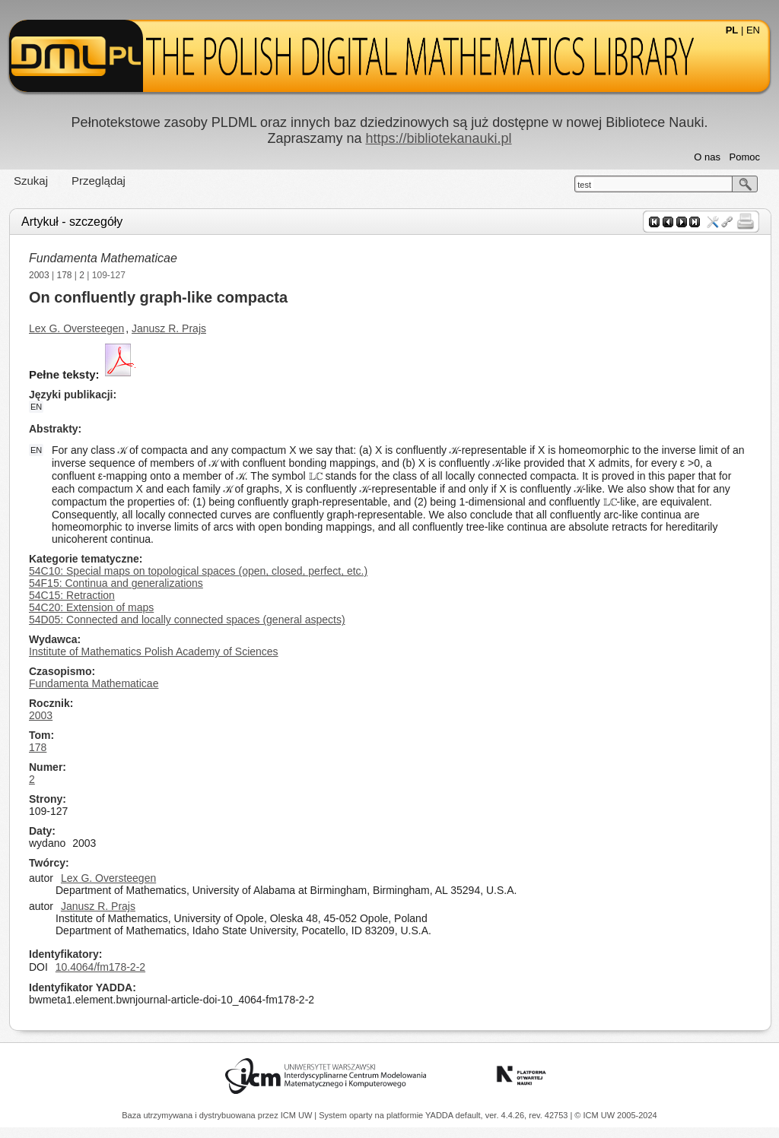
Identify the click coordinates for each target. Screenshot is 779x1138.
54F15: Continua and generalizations (116, 583)
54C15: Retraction (72, 595)
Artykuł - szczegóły (71, 221)
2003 (39, 275)
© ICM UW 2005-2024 (615, 1115)
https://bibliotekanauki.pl (438, 138)
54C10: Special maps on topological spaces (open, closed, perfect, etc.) (198, 571)
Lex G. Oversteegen (76, 328)
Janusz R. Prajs (169, 328)
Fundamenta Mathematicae (103, 258)
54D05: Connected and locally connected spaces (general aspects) (187, 619)
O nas (707, 157)
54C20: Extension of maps (91, 607)
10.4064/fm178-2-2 (100, 967)
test (584, 184)
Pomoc (745, 157)
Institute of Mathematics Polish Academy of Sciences (153, 651)
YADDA (440, 1115)
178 (64, 275)
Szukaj (31, 180)
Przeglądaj (99, 180)
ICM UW (298, 1115)
